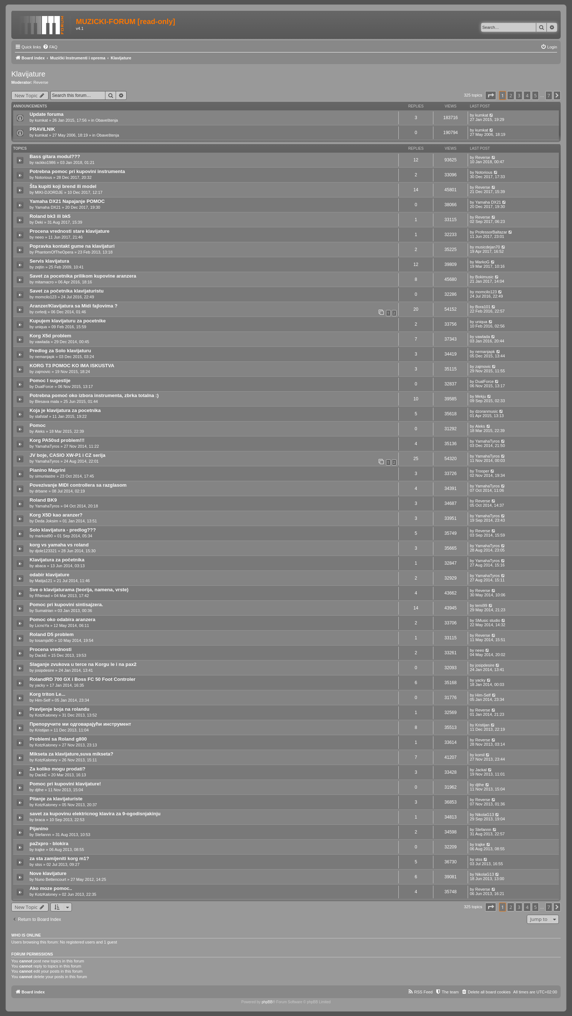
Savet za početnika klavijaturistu (67, 291)
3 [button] (519, 95)
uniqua (41, 327)
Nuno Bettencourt (50, 879)
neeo (39, 237)
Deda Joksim (46, 521)
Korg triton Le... (47, 694)
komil (480, 755)
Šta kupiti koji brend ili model (63, 186)
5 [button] (535, 95)
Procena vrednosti (51, 649)
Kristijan (42, 730)
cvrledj (41, 312)
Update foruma (46, 114)
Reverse (41, 82)
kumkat (41, 120)
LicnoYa (42, 625)
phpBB (267, 1002)
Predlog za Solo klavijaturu (60, 350)
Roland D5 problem (52, 634)
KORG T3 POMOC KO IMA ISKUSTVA (72, 365)
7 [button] (549, 95)
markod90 (44, 536)
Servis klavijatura (49, 261)
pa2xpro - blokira (49, 843)
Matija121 (44, 580)
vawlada (42, 342)
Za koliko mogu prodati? (57, 769)
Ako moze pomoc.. (51, 888)
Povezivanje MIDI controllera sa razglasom (78, 485)
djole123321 (46, 551)
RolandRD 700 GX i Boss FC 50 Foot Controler (82, 679)
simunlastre (45, 476)
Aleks (40, 431)
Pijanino (39, 828)
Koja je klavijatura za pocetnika (65, 410)
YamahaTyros (47, 446)
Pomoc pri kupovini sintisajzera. (66, 604)
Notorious (43, 177)
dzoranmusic (486, 411)
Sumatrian (44, 610)
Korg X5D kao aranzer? (56, 515)
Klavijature (28, 74)
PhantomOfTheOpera (54, 252)
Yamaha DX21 (48, 207)
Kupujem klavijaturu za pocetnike (68, 320)
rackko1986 (45, 162)
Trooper (482, 471)
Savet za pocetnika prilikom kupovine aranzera (83, 276)
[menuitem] (50, 47)
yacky (40, 685)
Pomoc (38, 425)
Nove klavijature (48, 873)
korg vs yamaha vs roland (59, 545)
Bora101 (483, 307)
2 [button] (510, 95)
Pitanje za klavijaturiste (56, 798)
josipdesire (44, 670)
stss (38, 864)
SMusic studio (487, 620)
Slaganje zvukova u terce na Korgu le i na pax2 (83, 664)
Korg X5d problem (50, 335)
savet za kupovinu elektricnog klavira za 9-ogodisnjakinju (95, 813)
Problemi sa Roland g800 (58, 739)
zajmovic (43, 371)
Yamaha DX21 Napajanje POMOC (67, 201)
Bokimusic (484, 277)
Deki (39, 222)
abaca (40, 566)
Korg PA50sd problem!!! (57, 440)
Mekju (480, 396)
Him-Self (42, 700)
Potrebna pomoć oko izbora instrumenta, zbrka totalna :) (94, 395)
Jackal (481, 770)
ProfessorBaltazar (491, 232)
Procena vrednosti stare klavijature (69, 231)
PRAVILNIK (42, 129)
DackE (41, 655)
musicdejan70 (487, 247)
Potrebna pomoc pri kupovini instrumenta (77, 171)
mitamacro (44, 282)
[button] (490, 95)
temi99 (481, 605)
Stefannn (43, 834)
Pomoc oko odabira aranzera (62, 619)
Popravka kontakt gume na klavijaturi (72, 246)
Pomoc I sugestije (50, 380)
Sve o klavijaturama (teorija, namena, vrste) (79, 589)
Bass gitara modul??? (55, 156)
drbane (41, 491)
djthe (39, 790)
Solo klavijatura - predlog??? (63, 530)
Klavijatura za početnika (57, 559)
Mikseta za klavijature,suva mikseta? (71, 754)
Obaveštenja (106, 120)
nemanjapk (45, 356)
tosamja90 (44, 640)
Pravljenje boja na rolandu (59, 709)
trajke (40, 849)
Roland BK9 (43, 500)
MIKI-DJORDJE (49, 192)
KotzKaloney (46, 715)
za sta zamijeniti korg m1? (59, 858)
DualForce (44, 386)
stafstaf (41, 416)
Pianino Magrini (47, 470)
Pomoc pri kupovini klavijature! (65, 783)
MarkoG (482, 262)
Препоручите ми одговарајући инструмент (80, 724)
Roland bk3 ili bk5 (50, 216)
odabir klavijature (49, 574)
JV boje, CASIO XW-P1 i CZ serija (67, 455)
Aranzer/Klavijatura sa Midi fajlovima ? (73, 306)
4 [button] (527, 95)
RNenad (42, 595)
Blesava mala (47, 401)
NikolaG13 (484, 814)
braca (40, 819)
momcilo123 (46, 297)
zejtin (40, 267)
